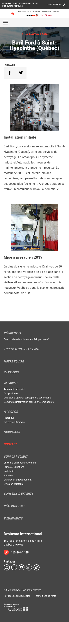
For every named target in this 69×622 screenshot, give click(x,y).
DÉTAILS (19, 6)
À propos (11, 411)
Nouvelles (12, 431)
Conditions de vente (46, 596)
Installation (9, 471)
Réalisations (14, 506)
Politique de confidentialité (17, 596)
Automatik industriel (14, 389)
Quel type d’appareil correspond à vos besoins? (28, 397)
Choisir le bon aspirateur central (20, 462)
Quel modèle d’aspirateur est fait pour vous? (26, 339)
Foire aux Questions (14, 467)
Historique (9, 417)
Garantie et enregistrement (17, 479)
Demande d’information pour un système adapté (29, 402)
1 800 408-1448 (54, 4)
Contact (10, 444)
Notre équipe (14, 361)
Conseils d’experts (18, 493)
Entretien (8, 475)
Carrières (11, 372)
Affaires (10, 383)
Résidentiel (13, 333)
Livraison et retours (14, 484)
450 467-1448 (20, 552)
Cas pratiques (11, 393)
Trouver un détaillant (22, 349)
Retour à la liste (37, 34)
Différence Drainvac (14, 422)
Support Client (16, 456)
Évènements (13, 518)
